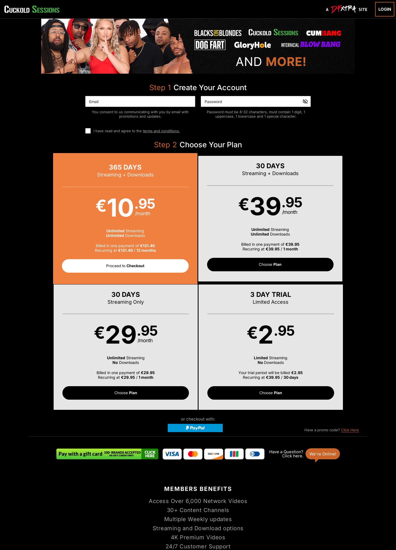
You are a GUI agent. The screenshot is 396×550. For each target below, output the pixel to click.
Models (175, 487)
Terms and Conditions (139, 500)
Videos (156, 487)
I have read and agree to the (137, 131)
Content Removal (317, 515)
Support (110, 500)
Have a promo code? (331, 305)
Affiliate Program (85, 500)
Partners (256, 487)
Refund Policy (200, 500)
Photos (195, 487)
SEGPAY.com (240, 515)
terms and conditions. (161, 131)
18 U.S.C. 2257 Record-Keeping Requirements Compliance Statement (270, 500)
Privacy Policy (172, 500)
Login (384, 9)
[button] (71, 219)
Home (138, 487)
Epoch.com (91, 515)
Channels (216, 487)
